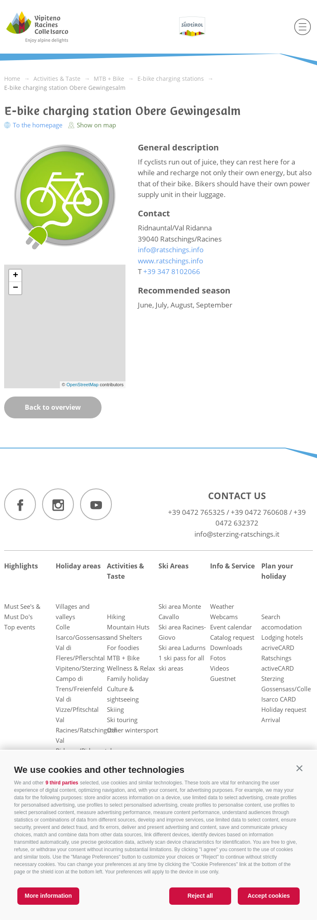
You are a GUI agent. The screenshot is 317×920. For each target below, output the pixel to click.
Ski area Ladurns (182, 647)
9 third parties (61, 783)
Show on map (92, 125)
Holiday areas (78, 565)
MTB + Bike (123, 658)
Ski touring (122, 720)
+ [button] (15, 276)
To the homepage (34, 125)
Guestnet (223, 678)
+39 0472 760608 (259, 512)
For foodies (123, 647)
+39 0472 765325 (196, 512)
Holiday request (283, 709)
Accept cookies (269, 895)
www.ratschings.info (170, 260)
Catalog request (232, 637)
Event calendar (231, 627)
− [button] (15, 288)
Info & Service (232, 565)
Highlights (21, 565)
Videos (219, 668)
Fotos (218, 658)
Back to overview (53, 407)
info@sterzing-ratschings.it (236, 534)
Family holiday (128, 678)
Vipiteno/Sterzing (80, 668)
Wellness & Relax (131, 668)
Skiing (115, 709)
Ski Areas (173, 565)
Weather (222, 606)
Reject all (200, 895)
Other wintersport (132, 730)
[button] (299, 768)
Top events (19, 627)
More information (48, 895)
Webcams (224, 617)
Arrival (270, 720)
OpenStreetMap (83, 384)
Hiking (116, 617)
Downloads (226, 647)
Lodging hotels (282, 637)
